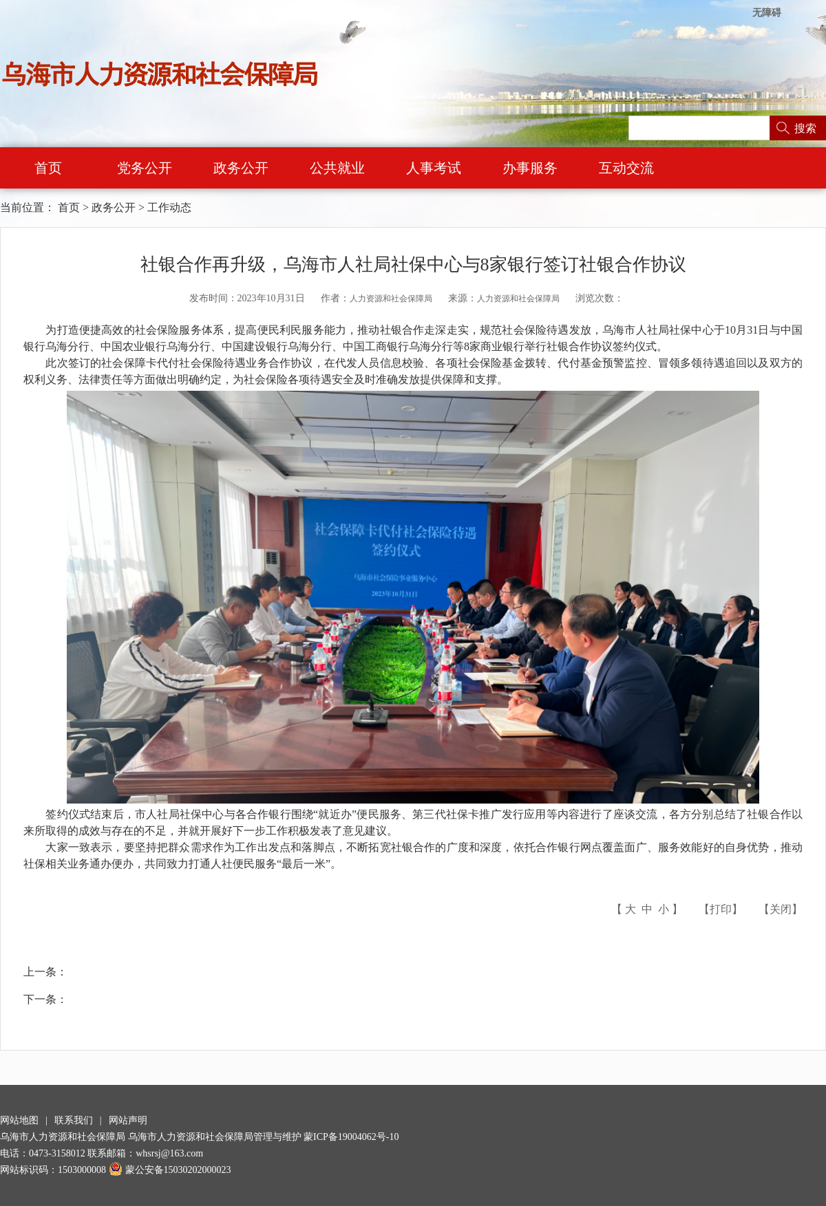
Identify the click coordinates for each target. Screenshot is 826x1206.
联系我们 (73, 1120)
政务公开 (240, 167)
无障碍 (766, 13)
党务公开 (144, 167)
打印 (721, 909)
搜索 (805, 128)
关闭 (781, 909)
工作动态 (169, 207)
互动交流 (626, 167)
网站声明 (128, 1120)
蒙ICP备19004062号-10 (351, 1137)
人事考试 (433, 167)
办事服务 (530, 167)
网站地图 (19, 1120)
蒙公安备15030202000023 (170, 1170)
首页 (48, 167)
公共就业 (337, 167)
